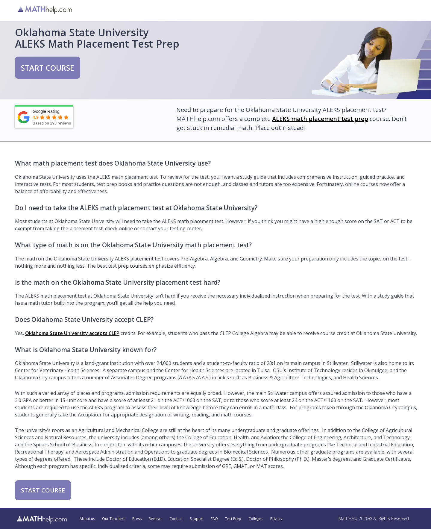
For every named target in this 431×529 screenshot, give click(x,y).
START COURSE (47, 68)
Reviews (155, 518)
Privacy (276, 518)
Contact (176, 518)
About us (87, 518)
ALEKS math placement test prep (320, 119)
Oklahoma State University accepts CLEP (72, 333)
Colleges (255, 518)
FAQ (214, 518)
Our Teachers (113, 518)
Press (137, 518)
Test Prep (233, 518)
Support (197, 518)
